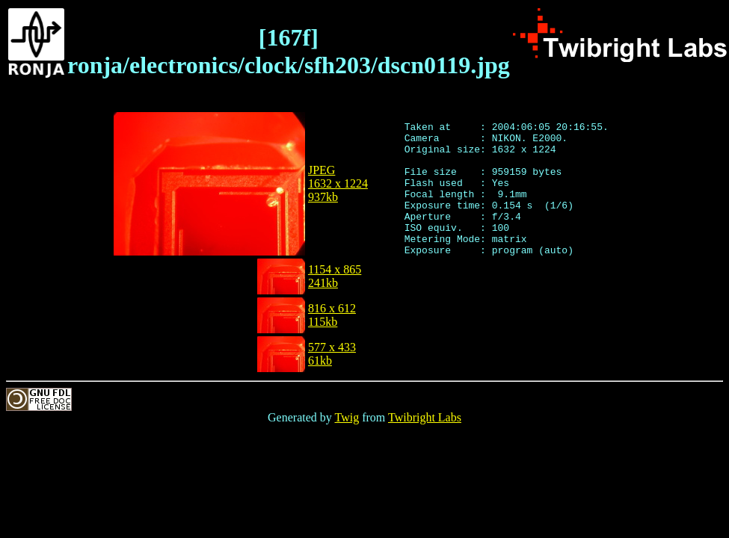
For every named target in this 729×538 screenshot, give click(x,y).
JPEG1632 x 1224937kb (338, 183)
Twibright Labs (424, 417)
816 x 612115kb (332, 315)
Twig (347, 417)
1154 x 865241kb (334, 276)
